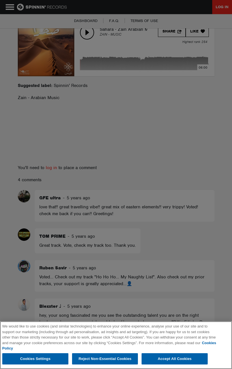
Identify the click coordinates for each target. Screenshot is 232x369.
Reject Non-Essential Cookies (105, 359)
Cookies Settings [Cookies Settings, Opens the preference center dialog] (35, 359)
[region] (116, 345)
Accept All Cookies (175, 359)
